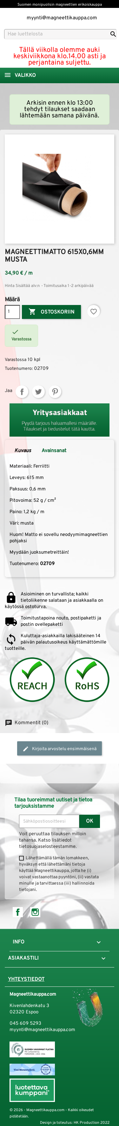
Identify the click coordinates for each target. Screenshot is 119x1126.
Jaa (22, 391)
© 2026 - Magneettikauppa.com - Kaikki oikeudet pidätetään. (52, 1113)
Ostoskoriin (51, 312)
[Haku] (60, 34)
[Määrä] (12, 312)
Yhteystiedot (26, 979)
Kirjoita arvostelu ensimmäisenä (59, 749)
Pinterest (55, 391)
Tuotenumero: (19, 368)
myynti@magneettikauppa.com (62, 18)
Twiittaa (38, 391)
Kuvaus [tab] (22, 451)
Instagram (35, 912)
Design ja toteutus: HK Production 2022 (74, 1122)
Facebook (18, 912)
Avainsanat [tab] (54, 451)
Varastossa (15, 360)
